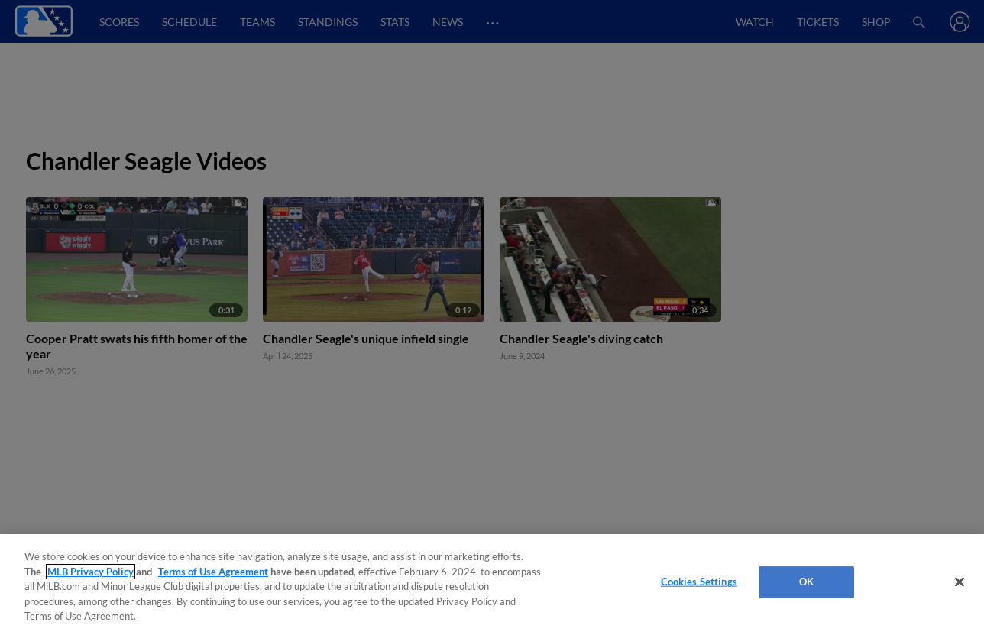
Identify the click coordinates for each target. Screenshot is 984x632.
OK (806, 581)
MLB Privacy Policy (90, 572)
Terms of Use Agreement (213, 572)
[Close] (959, 582)
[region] (492, 583)
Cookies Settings (699, 581)
